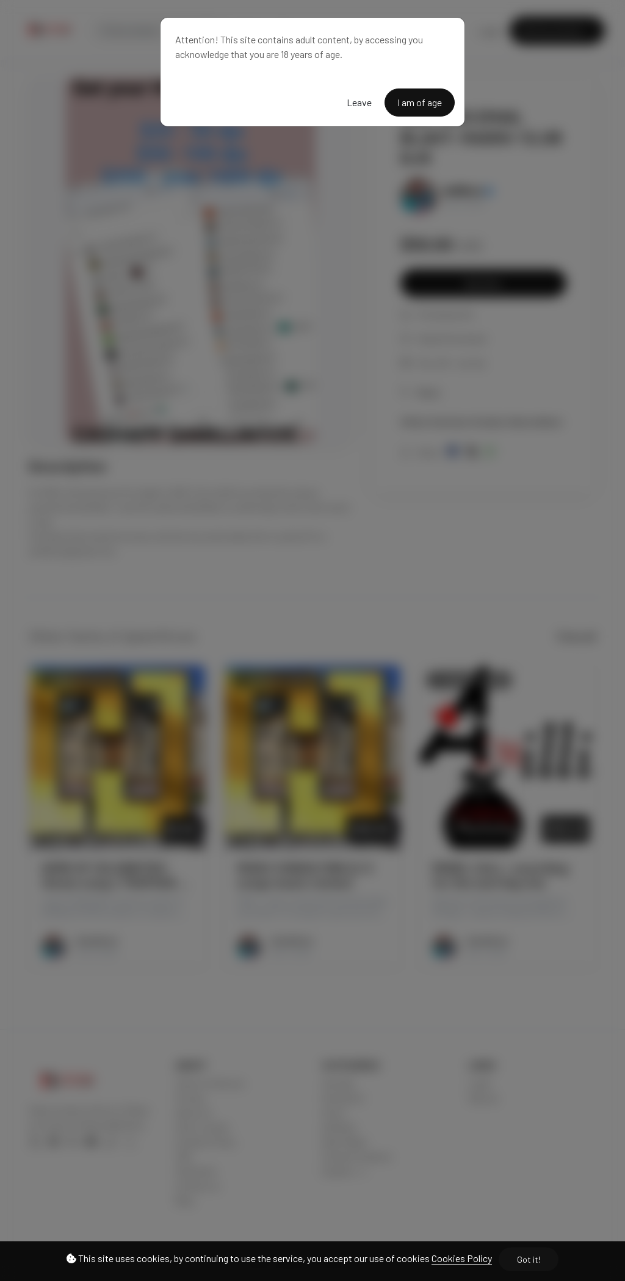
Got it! (528, 1259)
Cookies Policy (462, 1258)
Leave (359, 102)
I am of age (419, 102)
